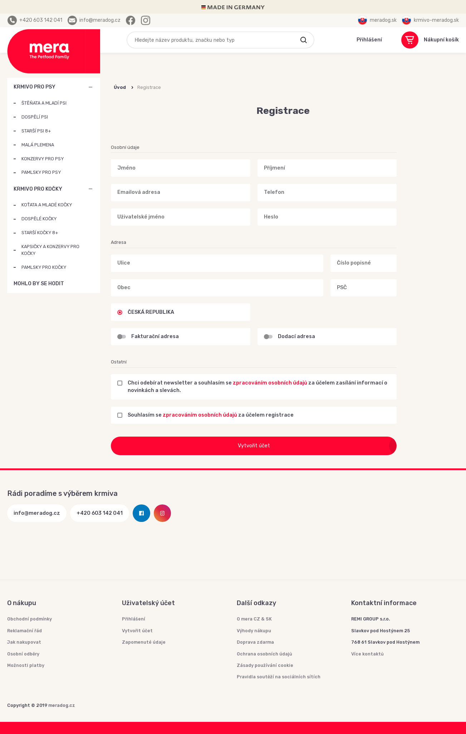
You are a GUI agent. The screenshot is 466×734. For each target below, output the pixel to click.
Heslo (271, 217)
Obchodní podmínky (29, 619)
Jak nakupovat (24, 642)
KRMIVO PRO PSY (34, 87)
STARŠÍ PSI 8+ (36, 131)
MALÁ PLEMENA (37, 144)
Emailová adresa (138, 192)
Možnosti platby (25, 665)
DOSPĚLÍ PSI (34, 117)
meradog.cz (61, 705)
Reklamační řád (24, 630)
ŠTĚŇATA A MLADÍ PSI (44, 103)
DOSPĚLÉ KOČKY (39, 218)
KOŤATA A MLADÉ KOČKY (46, 204)
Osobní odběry (23, 654)
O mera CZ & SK (254, 619)
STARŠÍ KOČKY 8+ (39, 232)
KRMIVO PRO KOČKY (38, 189)
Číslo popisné (354, 263)
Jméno (126, 168)
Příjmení (274, 168)
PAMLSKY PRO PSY (41, 172)
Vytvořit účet (317, 446)
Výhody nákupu (254, 630)
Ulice (123, 263)
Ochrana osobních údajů (264, 654)
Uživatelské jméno (141, 217)
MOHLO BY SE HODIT (90, 284)
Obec (124, 288)
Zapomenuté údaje (144, 642)
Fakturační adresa (155, 336)
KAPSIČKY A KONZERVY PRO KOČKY (50, 250)
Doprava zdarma (255, 642)
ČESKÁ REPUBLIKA (151, 312)
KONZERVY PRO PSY (42, 158)
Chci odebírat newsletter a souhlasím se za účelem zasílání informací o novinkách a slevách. (257, 387)
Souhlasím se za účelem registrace (211, 415)
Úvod (120, 87)
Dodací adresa (296, 336)
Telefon (274, 192)
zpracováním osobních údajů (270, 383)
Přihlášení (133, 619)
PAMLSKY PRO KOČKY (43, 267)
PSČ (342, 288)
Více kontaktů (367, 654)
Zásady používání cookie (265, 665)
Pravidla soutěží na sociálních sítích (278, 676)
